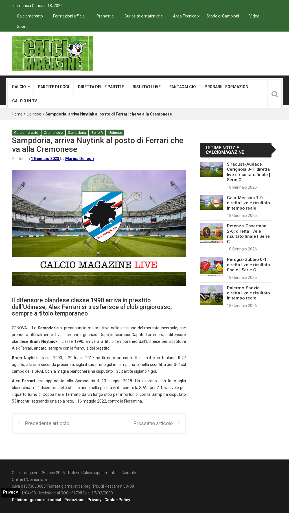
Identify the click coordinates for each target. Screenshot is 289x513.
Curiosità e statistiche (143, 16)
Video (254, 16)
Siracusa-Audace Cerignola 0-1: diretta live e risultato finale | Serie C (248, 172)
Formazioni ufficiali (69, 16)
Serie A (97, 132)
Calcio (19, 87)
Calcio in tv (24, 101)
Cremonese (53, 132)
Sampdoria (77, 132)
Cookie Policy (117, 500)
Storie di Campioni (223, 16)
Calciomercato (30, 16)
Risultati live (147, 87)
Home (17, 114)
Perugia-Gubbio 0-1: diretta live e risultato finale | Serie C (248, 264)
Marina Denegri (79, 158)
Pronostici (105, 16)
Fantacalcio (182, 87)
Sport (22, 26)
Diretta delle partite (101, 87)
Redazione (74, 500)
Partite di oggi (53, 87)
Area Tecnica (184, 16)
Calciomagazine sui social (36, 500)
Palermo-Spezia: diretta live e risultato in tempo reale (248, 293)
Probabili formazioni (227, 87)
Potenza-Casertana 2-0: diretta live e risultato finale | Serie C (248, 233)
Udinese (34, 114)
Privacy (94, 500)
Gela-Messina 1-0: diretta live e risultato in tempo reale (248, 203)
